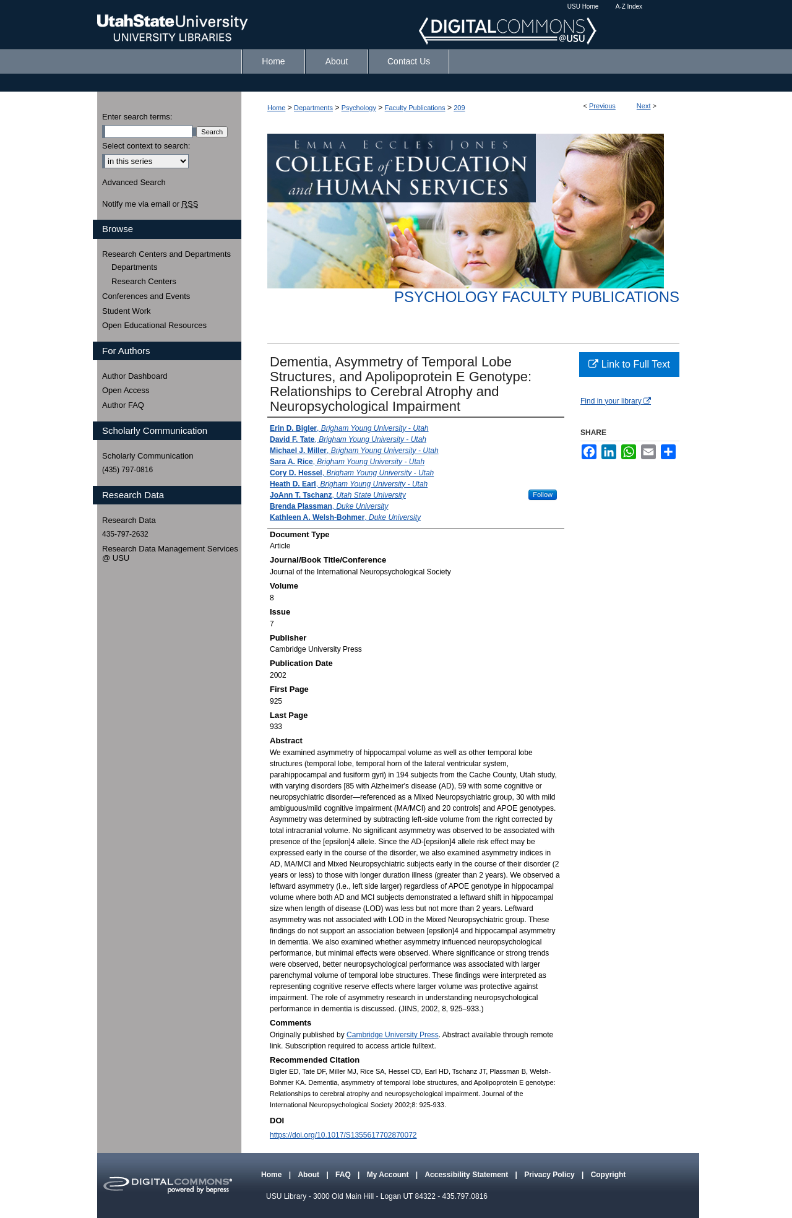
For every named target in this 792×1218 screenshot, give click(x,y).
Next (644, 106)
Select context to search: (146, 145)
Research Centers (143, 281)
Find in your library (615, 401)
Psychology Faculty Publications (536, 296)
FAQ (344, 1174)
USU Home (583, 6)
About (309, 1174)
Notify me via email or (150, 204)
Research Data (129, 520)
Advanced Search (134, 182)
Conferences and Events (146, 296)
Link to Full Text (628, 364)
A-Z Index (629, 6)
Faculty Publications (415, 107)
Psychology (359, 107)
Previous (602, 106)
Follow (543, 494)
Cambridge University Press (392, 1034)
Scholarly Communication (147, 455)
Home (276, 107)
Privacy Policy (550, 1174)
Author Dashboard (135, 376)
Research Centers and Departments (166, 254)
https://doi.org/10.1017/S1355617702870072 (343, 1135)
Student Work (126, 311)
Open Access (126, 390)
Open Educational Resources (154, 325)
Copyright (608, 1174)
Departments (313, 107)
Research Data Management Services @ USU (170, 553)
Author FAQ (123, 405)
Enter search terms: (137, 116)
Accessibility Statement (467, 1174)
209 (459, 107)
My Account (389, 1174)
